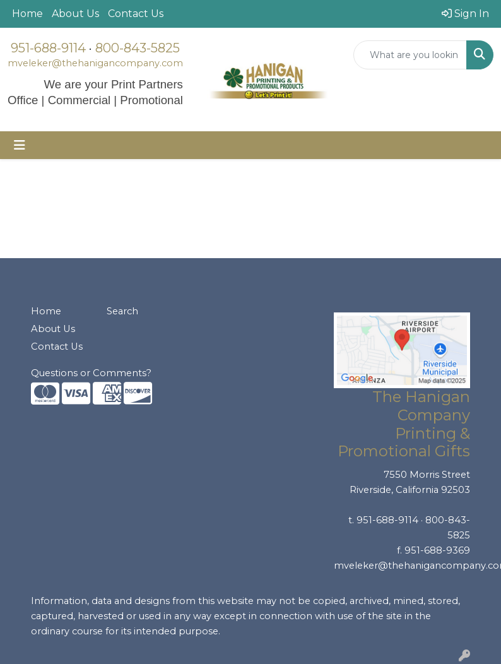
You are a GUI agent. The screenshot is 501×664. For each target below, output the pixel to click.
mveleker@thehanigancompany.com (95, 63)
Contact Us (135, 14)
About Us (75, 14)
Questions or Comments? (91, 373)
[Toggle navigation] (19, 145)
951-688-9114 (48, 48)
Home (27, 14)
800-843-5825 (137, 48)
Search (122, 311)
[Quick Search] (410, 54)
